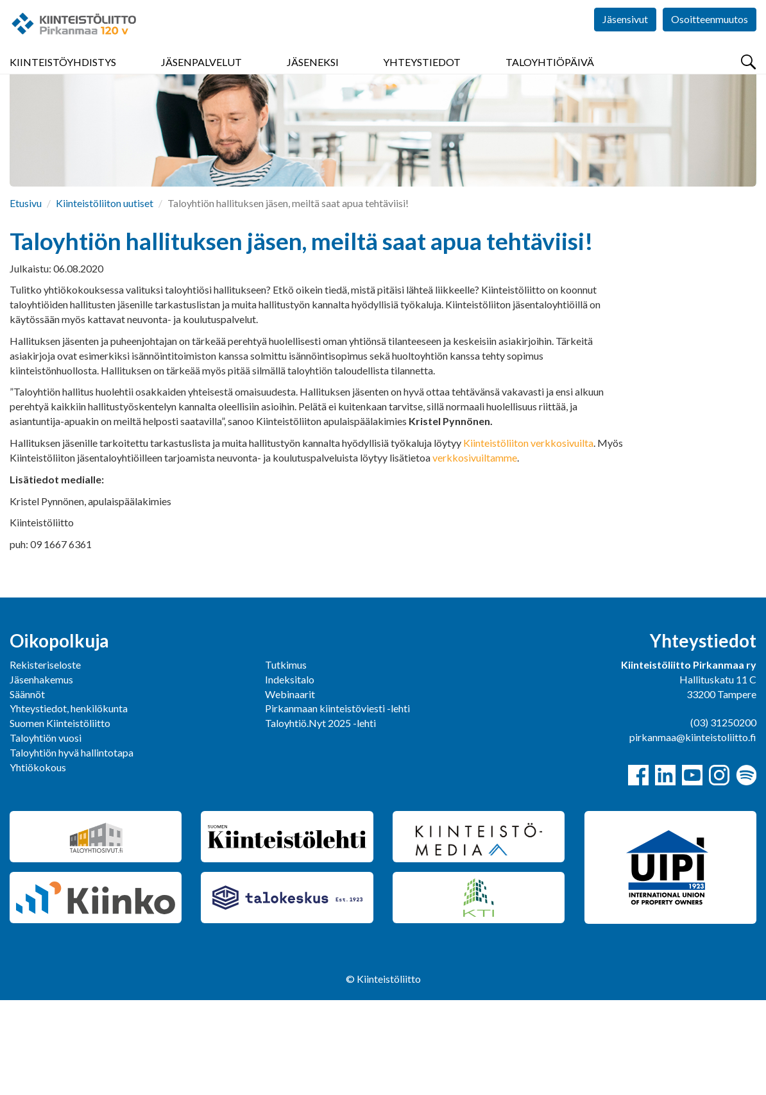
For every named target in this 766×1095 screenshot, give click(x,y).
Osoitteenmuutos (709, 38)
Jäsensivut (625, 38)
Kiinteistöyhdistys (63, 77)
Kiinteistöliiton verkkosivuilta (528, 537)
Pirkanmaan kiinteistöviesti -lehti (337, 803)
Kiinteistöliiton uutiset (104, 298)
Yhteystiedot (422, 77)
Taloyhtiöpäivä (550, 77)
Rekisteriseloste (45, 759)
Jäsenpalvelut (201, 77)
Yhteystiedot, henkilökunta (69, 803)
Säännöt (27, 789)
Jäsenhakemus (41, 774)
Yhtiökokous (38, 862)
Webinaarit (290, 789)
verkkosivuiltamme (474, 552)
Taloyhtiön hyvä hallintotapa (71, 847)
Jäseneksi (313, 77)
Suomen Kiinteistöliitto (60, 818)
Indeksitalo (289, 774)
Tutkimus (286, 759)
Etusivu (26, 298)
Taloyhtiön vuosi (45, 832)
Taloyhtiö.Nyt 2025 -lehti (321, 818)
